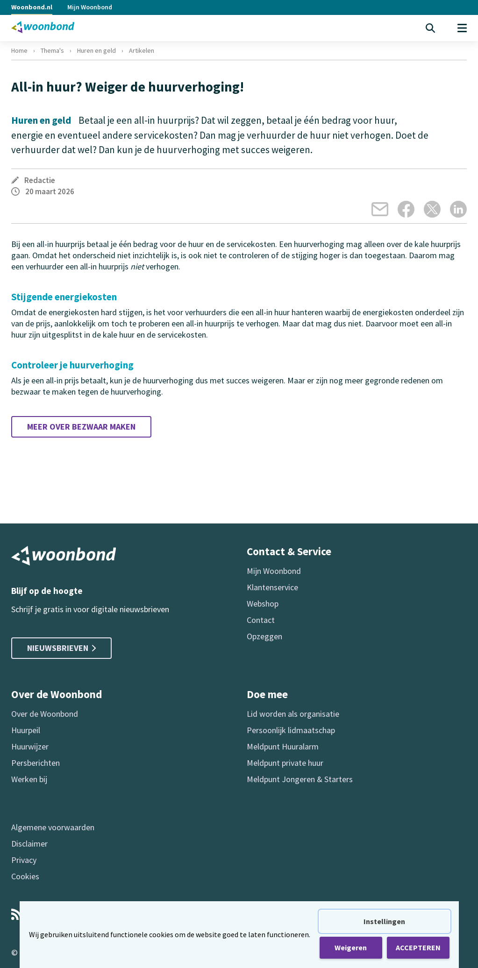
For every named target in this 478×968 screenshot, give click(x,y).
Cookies (25, 876)
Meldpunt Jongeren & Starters (300, 779)
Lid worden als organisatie (293, 713)
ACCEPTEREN (418, 947)
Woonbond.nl (31, 7)
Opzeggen (264, 636)
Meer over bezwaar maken (81, 426)
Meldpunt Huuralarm (283, 746)
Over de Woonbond (44, 713)
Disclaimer (29, 843)
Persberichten (35, 762)
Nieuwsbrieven (61, 648)
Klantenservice (272, 587)
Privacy (23, 860)
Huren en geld (96, 50)
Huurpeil (25, 730)
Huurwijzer (30, 746)
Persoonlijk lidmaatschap (291, 730)
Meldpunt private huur (285, 762)
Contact (261, 620)
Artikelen (141, 50)
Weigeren (351, 947)
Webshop (262, 603)
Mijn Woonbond (89, 7)
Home (19, 50)
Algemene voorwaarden (52, 827)
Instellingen (384, 921)
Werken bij (29, 779)
